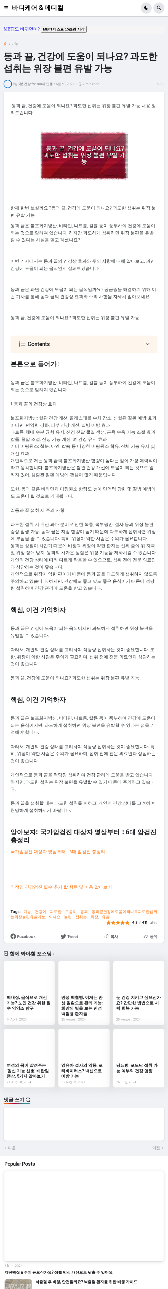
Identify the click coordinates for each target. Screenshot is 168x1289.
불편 (68, 916)
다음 (12, 1147)
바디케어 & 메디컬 (37, 8)
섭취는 (81, 916)
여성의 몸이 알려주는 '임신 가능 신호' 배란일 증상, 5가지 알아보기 (28, 1071)
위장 (94, 916)
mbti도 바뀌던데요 (84, 30)
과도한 (56, 911)
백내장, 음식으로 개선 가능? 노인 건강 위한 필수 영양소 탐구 (28, 1003)
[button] (8, 8)
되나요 (54, 916)
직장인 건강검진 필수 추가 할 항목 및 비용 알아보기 (61, 887)
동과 (84, 911)
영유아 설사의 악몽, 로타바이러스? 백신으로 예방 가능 (82, 1071)
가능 (15, 43)
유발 (106, 916)
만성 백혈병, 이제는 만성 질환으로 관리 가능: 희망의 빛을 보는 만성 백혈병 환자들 (82, 1005)
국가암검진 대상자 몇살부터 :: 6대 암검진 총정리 (57, 851)
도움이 (71, 911)
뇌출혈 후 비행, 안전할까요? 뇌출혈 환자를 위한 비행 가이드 (86, 1282)
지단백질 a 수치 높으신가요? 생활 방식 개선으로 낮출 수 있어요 (58, 1272)
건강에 (40, 911)
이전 (156, 1147)
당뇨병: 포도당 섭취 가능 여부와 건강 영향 (137, 1068)
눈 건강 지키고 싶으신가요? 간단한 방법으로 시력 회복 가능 (138, 1003)
